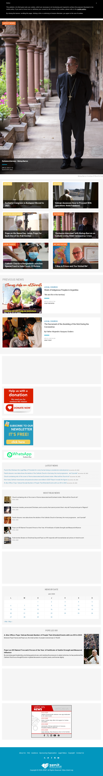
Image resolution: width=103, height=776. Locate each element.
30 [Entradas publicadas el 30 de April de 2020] (51, 617)
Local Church (9, 244)
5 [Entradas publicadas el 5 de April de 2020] (92, 602)
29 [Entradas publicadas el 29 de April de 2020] (38, 617)
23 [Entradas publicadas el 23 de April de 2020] (51, 613)
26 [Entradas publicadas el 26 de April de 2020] (92, 613)
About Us (22, 753)
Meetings (7, 184)
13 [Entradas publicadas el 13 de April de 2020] (11, 609)
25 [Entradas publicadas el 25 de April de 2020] (78, 613)
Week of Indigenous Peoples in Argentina (61, 290)
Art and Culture (60, 244)
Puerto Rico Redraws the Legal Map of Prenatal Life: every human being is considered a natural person (36, 470)
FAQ (28, 753)
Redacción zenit (7, 169)
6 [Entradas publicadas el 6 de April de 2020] (10, 605)
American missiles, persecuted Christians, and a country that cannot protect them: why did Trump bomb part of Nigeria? (50, 507)
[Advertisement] (51, 370)
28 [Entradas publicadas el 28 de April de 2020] (24, 617)
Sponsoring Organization (48, 753)
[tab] (42, 708)
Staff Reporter (49, 303)
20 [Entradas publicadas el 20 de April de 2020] (11, 613)
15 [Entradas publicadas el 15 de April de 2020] (38, 609)
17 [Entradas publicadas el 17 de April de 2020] (65, 609)
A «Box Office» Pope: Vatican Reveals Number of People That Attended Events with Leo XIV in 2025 (35, 483)
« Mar (6, 621)
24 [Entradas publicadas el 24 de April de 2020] (65, 613)
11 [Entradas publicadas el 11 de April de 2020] (78, 605)
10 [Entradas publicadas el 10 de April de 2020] (65, 605)
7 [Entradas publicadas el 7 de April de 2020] (24, 605)
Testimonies (58, 214)
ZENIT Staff (48, 340)
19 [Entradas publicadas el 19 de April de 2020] (92, 609)
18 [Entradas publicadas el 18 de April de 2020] (78, 609)
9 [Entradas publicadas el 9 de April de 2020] (51, 605)
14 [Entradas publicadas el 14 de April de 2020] (24, 609)
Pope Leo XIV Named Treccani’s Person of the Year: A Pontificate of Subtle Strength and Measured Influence (46, 527)
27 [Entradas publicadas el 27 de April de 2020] (11, 617)
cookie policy (81, 9)
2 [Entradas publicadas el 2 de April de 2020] (51, 602)
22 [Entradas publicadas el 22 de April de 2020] (38, 613)
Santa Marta (17, 214)
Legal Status (62, 753)
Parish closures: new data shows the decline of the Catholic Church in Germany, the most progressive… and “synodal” (41, 473)
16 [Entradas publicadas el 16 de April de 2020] (51, 609)
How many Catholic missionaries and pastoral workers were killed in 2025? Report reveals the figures (36, 480)
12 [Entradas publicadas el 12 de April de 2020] (92, 605)
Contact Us (80, 753)
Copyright (71, 753)
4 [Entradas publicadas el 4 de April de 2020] (78, 602)
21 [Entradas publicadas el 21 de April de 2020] (24, 613)
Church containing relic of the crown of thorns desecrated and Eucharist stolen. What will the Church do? (37, 476)
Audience (34, 753)
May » (10, 621)
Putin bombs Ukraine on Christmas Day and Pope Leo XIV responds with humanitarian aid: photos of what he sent (48, 538)
